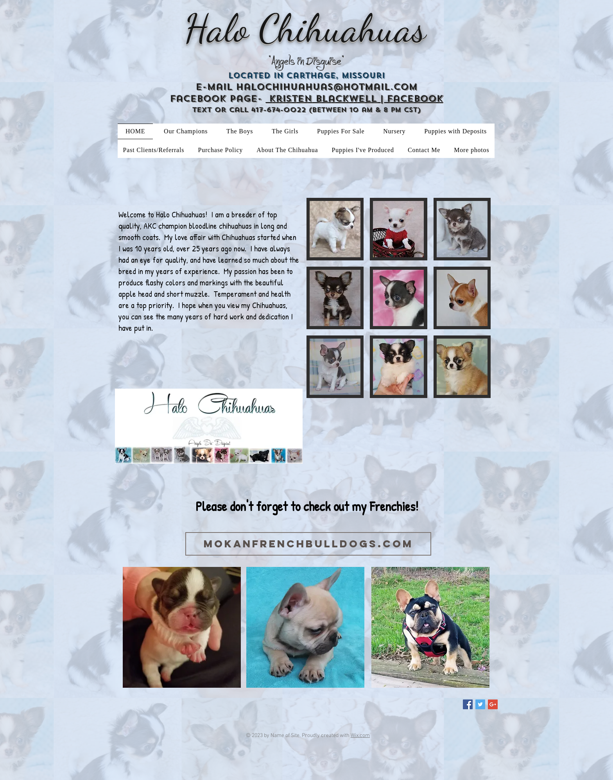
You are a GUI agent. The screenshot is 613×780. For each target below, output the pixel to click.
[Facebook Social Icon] (468, 704)
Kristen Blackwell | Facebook (354, 98)
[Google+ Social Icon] (493, 704)
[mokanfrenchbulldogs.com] (308, 544)
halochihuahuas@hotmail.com (327, 87)
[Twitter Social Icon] (480, 704)
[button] (335, 229)
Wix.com (360, 735)
